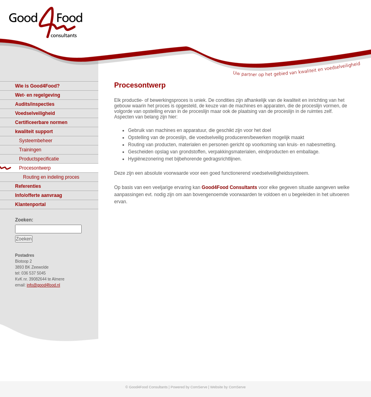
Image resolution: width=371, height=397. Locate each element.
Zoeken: (24, 220)
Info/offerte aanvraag (38, 195)
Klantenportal (30, 204)
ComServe (237, 387)
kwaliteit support (34, 131)
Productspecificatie (39, 159)
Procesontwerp (140, 85)
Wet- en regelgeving (37, 95)
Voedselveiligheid (35, 113)
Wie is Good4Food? (37, 86)
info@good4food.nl (43, 285)
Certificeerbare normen (41, 122)
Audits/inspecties (34, 104)
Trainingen (30, 150)
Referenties (28, 186)
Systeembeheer (35, 140)
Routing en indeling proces (51, 177)
